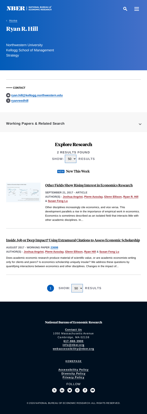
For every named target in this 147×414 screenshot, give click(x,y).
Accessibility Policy (73, 369)
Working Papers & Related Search (35, 123)
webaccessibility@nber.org (73, 348)
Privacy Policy (73, 377)
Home (13, 20)
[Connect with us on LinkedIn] (62, 390)
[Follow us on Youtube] (92, 390)
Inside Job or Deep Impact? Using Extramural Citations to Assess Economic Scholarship (73, 240)
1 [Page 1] (50, 288)
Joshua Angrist (73, 196)
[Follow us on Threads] (77, 390)
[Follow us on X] (54, 390)
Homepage (73, 361)
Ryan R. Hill (130, 196)
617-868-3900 (74, 341)
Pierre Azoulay (93, 196)
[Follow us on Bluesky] (69, 390)
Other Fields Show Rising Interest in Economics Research (89, 185)
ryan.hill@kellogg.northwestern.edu (37, 95)
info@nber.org (73, 344)
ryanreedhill (19, 100)
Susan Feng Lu (58, 200)
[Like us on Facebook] (85, 390)
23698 (54, 247)
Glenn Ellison (113, 196)
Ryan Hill (90, 251)
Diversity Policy (73, 373)
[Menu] (136, 9)
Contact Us (73, 329)
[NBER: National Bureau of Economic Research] (32, 9)
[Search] (125, 9)
